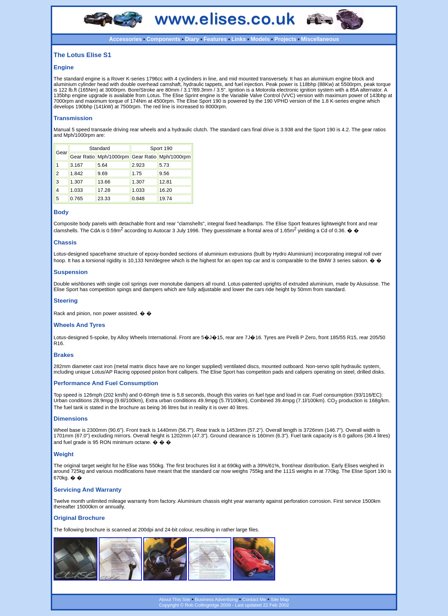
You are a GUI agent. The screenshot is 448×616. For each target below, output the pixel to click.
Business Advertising (216, 599)
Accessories (125, 39)
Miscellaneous (320, 39)
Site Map (280, 599)
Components (163, 39)
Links (238, 39)
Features (215, 39)
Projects (285, 39)
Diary (192, 39)
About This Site (174, 599)
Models (260, 39)
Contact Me (254, 599)
